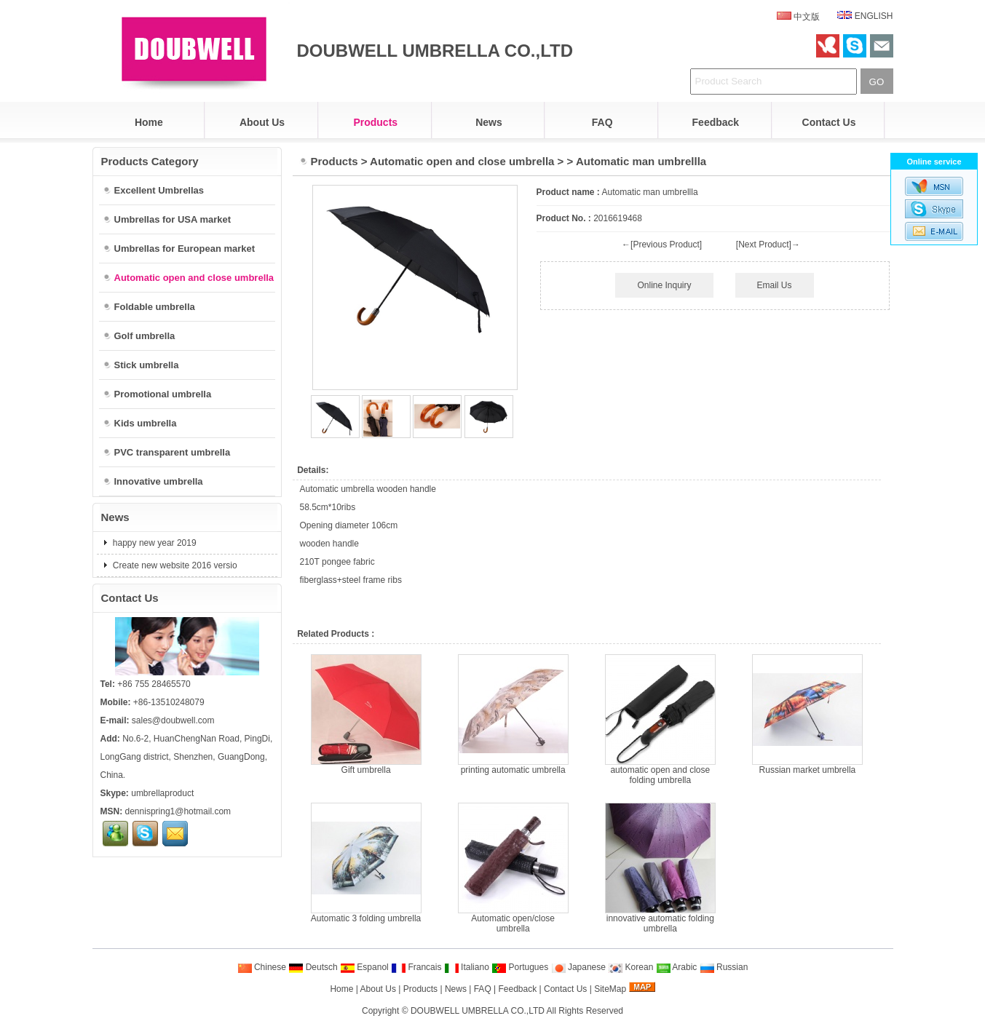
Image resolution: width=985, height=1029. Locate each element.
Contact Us (829, 122)
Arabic (676, 967)
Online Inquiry (664, 285)
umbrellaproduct (162, 793)
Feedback (716, 122)
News (488, 122)
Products (375, 122)
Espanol (364, 967)
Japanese (578, 967)
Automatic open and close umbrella (462, 161)
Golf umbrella (139, 335)
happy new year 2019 (154, 543)
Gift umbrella (366, 770)
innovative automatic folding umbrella (660, 923)
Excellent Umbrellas (154, 190)
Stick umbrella (141, 364)
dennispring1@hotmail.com (178, 811)
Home (149, 122)
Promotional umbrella (157, 394)
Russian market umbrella (807, 770)
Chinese (261, 967)
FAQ (602, 122)
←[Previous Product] (662, 244)
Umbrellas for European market (179, 248)
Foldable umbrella (149, 306)
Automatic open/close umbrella (513, 923)
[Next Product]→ (768, 244)
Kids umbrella (140, 423)
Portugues (519, 967)
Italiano (466, 967)
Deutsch (312, 967)
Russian (724, 967)
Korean (630, 967)
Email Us (774, 285)
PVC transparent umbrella (167, 452)
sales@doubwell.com (173, 720)
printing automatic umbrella (513, 770)
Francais (416, 967)
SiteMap (610, 989)
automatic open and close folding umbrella (660, 775)
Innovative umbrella (153, 481)
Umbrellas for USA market (167, 219)
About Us (262, 122)
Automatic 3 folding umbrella (366, 918)
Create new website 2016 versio (174, 565)
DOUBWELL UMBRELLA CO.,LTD (478, 1011)
